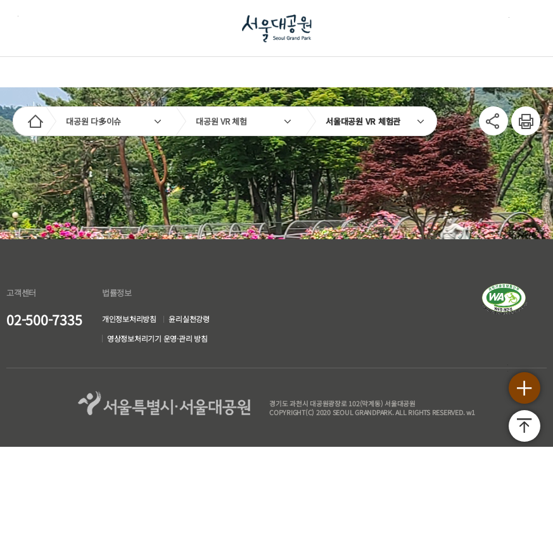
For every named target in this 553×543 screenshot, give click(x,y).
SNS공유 (490, 118)
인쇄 (518, 112)
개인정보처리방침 (129, 319)
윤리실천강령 (189, 319)
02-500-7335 (44, 319)
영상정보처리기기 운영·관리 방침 (157, 339)
